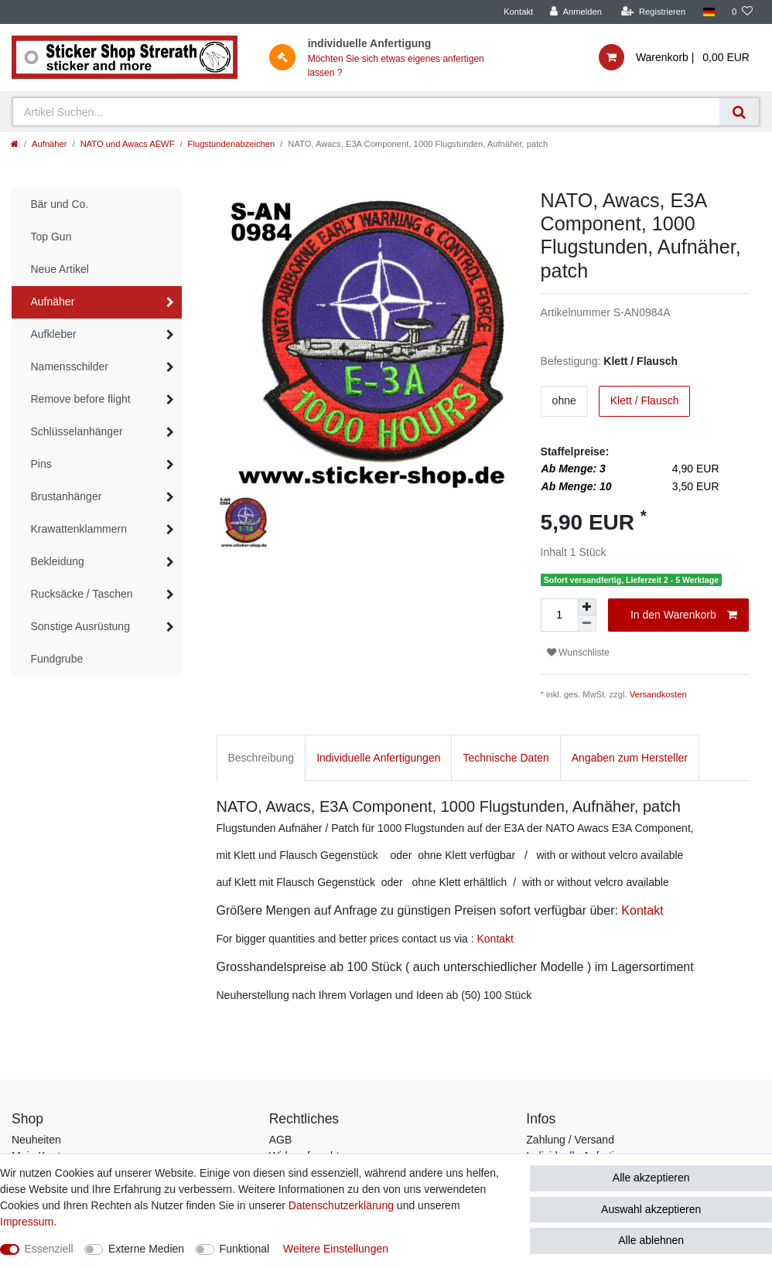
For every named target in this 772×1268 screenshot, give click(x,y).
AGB (280, 1139)
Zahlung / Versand (570, 1139)
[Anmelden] (575, 12)
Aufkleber (54, 334)
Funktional (245, 1248)
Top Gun (51, 236)
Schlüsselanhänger (77, 431)
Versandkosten (658, 694)
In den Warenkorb (683, 615)
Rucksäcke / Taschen (82, 594)
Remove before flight (81, 399)
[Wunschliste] (742, 12)
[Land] (708, 12)
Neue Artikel (60, 269)
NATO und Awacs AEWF (127, 143)
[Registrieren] (653, 12)
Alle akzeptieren (651, 1177)
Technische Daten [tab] (505, 758)
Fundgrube (57, 659)
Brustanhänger (66, 496)
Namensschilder (69, 366)
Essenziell (49, 1248)
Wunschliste (578, 652)
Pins (41, 464)
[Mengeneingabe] (559, 615)
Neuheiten (36, 1139)
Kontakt (518, 11)
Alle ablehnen (651, 1240)
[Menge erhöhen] (587, 606)
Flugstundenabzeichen (231, 143)
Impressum (26, 1221)
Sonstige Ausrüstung (80, 626)
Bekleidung (57, 561)
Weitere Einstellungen (335, 1248)
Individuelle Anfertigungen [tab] (378, 758)
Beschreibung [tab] (261, 758)
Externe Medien (146, 1248)
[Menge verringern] (587, 623)
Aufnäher (49, 143)
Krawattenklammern (79, 529)
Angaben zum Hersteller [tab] (630, 758)
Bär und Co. (60, 204)
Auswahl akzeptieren (651, 1209)
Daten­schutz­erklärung (341, 1205)
